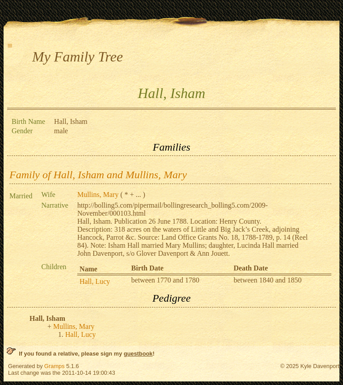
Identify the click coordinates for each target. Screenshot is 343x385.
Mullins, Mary (97, 194)
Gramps (54, 366)
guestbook (138, 353)
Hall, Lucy (94, 281)
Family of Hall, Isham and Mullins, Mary (98, 174)
